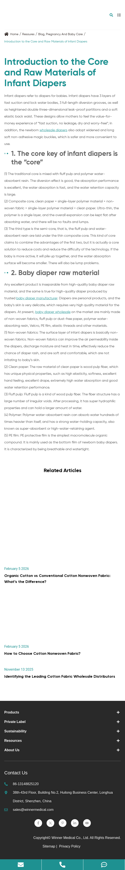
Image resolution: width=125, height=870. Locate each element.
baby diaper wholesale (53, 312)
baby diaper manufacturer (36, 298)
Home (14, 34)
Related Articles (62, 470)
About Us (11, 750)
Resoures (28, 34)
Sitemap (49, 846)
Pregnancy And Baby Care (64, 34)
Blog (41, 34)
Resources (13, 740)
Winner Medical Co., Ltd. (70, 838)
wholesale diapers (53, 130)
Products (11, 712)
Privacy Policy (70, 846)
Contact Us (16, 772)
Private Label (15, 722)
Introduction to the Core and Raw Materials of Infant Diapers (45, 41)
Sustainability (15, 731)
